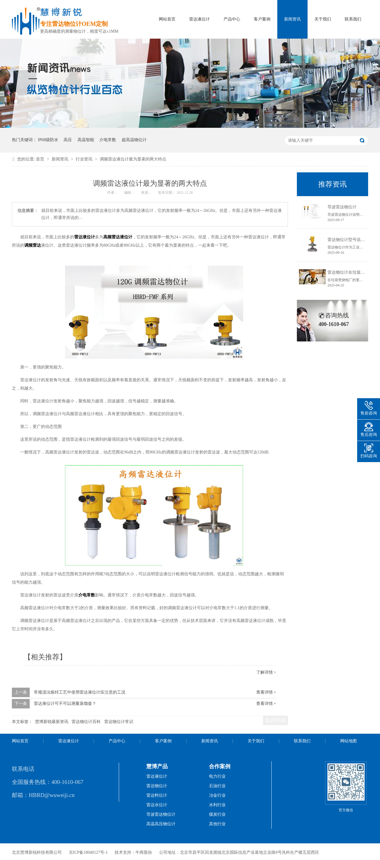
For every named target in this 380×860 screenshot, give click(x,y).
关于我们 (322, 19)
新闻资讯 (292, 19)
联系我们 (353, 19)
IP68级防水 (48, 140)
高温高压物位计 (160, 824)
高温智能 (85, 140)
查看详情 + (266, 692)
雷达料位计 (156, 795)
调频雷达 (32, 245)
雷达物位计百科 (86, 721)
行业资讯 (85, 159)
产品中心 (232, 19)
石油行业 (217, 786)
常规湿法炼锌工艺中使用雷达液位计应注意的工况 (79, 692)
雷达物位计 (156, 786)
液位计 (126, 237)
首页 (40, 159)
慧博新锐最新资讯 (51, 721)
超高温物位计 (134, 140)
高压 (68, 140)
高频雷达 (111, 237)
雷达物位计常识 (118, 721)
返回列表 (275, 720)
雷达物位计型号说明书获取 (352, 239)
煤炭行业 (217, 814)
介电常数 (107, 140)
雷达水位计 (156, 805)
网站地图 (348, 741)
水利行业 (217, 805)
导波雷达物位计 (342, 207)
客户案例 (262, 19)
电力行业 (217, 776)
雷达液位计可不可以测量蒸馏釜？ (65, 703)
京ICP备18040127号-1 (88, 852)
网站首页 (167, 19)
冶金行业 (217, 795)
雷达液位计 (199, 19)
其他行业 (217, 824)
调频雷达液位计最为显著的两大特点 (133, 159)
